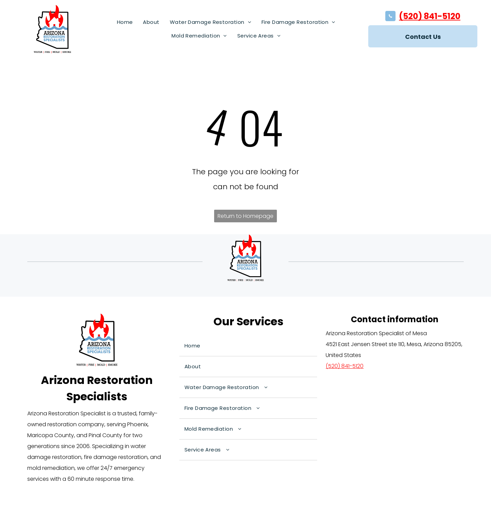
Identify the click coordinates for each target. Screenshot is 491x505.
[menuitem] (125, 22)
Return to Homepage (245, 216)
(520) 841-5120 (429, 16)
